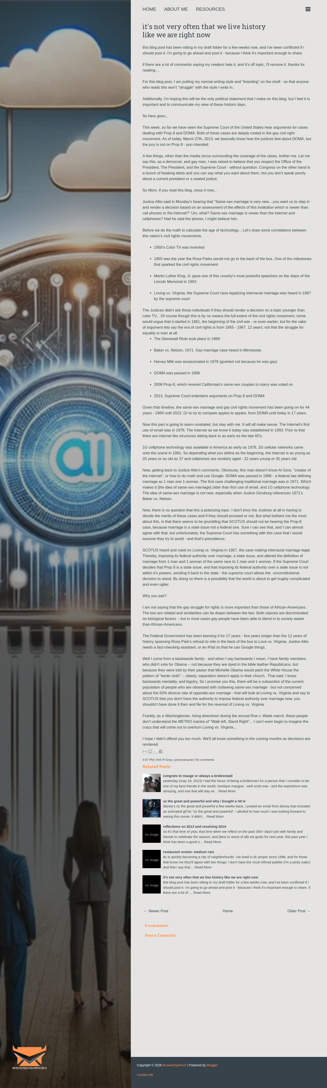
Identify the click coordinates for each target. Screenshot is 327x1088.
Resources (210, 9)
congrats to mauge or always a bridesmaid (197, 776)
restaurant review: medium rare (188, 852)
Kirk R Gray (164, 759)
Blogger (212, 1065)
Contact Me (145, 1075)
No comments (204, 759)
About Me (176, 9)
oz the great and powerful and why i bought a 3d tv (204, 801)
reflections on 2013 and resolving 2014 (194, 826)
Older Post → (298, 911)
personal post (184, 759)
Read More (227, 791)
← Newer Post (156, 911)
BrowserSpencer (174, 1065)
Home (149, 9)
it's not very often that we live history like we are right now (204, 30)
